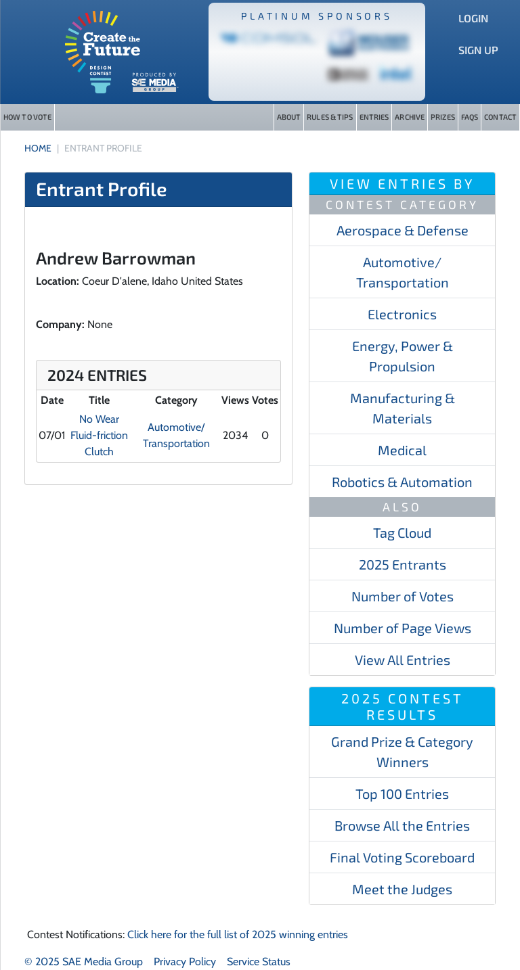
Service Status (258, 961)
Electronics (402, 314)
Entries (374, 116)
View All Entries (402, 659)
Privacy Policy (185, 961)
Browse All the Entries (402, 825)
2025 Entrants (402, 564)
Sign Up (478, 49)
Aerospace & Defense (403, 230)
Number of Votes (402, 596)
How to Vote (27, 116)
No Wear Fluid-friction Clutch (99, 435)
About (289, 116)
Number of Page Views (402, 628)
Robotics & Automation (402, 482)
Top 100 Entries (402, 793)
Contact (500, 116)
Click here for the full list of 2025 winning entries (237, 934)
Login (473, 17)
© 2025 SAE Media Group (83, 961)
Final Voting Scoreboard (402, 857)
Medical (402, 450)
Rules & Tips (330, 116)
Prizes (443, 116)
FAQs (469, 116)
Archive (410, 116)
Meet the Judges (402, 889)
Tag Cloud (402, 532)
